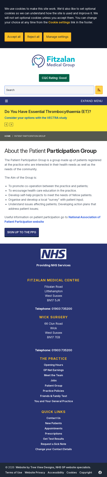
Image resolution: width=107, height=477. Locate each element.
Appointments (53, 428)
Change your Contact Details (53, 449)
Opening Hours (53, 364)
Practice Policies (53, 390)
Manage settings (57, 36)
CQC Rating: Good (54, 78)
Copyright (85, 472)
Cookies (71, 472)
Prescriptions (53, 433)
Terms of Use (13, 472)
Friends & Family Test (53, 396)
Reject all (33, 36)
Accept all (13, 36)
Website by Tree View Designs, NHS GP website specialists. (53, 467)
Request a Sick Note (53, 444)
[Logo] (53, 61)
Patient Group (53, 385)
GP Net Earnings (53, 370)
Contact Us (53, 418)
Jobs (54, 380)
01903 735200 (62, 308)
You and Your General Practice (53, 401)
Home (7, 136)
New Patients (53, 423)
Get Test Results (53, 438)
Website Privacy (35, 472)
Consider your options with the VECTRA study (36, 117)
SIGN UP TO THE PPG (21, 232)
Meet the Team (53, 375)
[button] (6, 124)
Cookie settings (59, 22)
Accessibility (56, 472)
